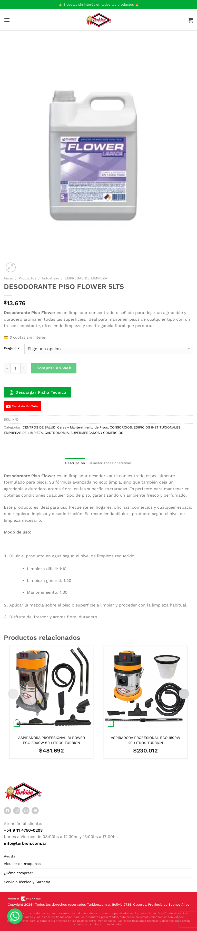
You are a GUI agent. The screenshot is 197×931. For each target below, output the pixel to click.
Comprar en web (54, 368)
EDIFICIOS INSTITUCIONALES (157, 427)
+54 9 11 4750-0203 (23, 830)
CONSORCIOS (121, 427)
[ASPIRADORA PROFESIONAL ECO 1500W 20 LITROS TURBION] (145, 687)
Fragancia (11, 348)
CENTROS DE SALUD (39, 427)
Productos (27, 278)
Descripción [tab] (75, 463)
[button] (15, 916)
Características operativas (110, 463)
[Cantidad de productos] (15, 368)
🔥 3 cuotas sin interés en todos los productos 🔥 (98, 4)
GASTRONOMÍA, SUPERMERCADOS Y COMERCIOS (84, 433)
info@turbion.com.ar (25, 843)
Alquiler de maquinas (22, 864)
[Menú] (7, 20)
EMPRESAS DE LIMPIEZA (86, 278)
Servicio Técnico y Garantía (27, 882)
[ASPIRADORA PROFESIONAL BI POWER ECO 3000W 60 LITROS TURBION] (51, 687)
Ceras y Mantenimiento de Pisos (82, 427)
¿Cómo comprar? (18, 873)
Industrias (50, 278)
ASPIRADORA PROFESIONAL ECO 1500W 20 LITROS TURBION (145, 740)
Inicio (8, 278)
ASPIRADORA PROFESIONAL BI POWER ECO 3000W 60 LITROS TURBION (51, 740)
